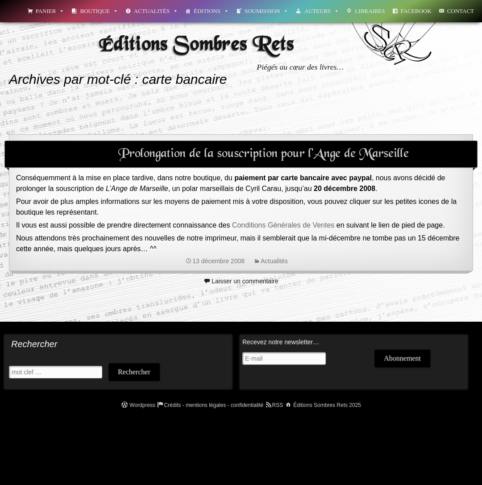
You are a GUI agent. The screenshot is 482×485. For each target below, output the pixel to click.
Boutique (99, 11)
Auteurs (321, 11)
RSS (277, 405)
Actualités (156, 11)
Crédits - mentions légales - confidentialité (213, 405)
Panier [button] (50, 11)
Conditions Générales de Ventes (283, 225)
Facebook (416, 11)
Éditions (211, 11)
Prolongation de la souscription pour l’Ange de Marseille (263, 154)
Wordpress (142, 405)
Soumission (266, 11)
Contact (460, 11)
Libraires (370, 11)
